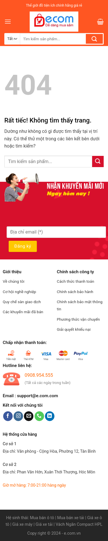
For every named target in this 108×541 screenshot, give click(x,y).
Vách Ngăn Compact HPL (79, 524)
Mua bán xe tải (70, 517)
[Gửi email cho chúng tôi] (28, 416)
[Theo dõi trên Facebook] (8, 416)
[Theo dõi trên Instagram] (18, 416)
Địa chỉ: (49, 451)
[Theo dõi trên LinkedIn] (49, 416)
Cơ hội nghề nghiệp (19, 291)
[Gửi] (94, 39)
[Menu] (7, 21)
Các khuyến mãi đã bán (23, 311)
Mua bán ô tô (42, 517)
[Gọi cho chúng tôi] (39, 416)
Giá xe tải (44, 524)
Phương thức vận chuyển (78, 319)
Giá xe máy (23, 524)
